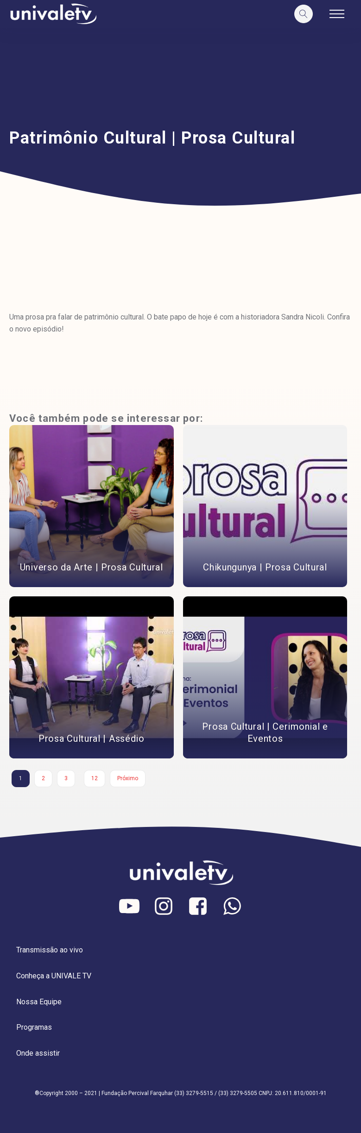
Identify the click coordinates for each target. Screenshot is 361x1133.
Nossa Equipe (39, 1001)
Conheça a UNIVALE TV (53, 975)
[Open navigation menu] (337, 14)
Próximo (127, 778)
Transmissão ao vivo (49, 949)
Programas (34, 1027)
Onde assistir (38, 1053)
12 (94, 778)
